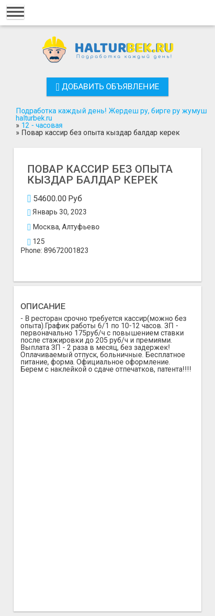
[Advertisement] (107, 485)
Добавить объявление (107, 86)
